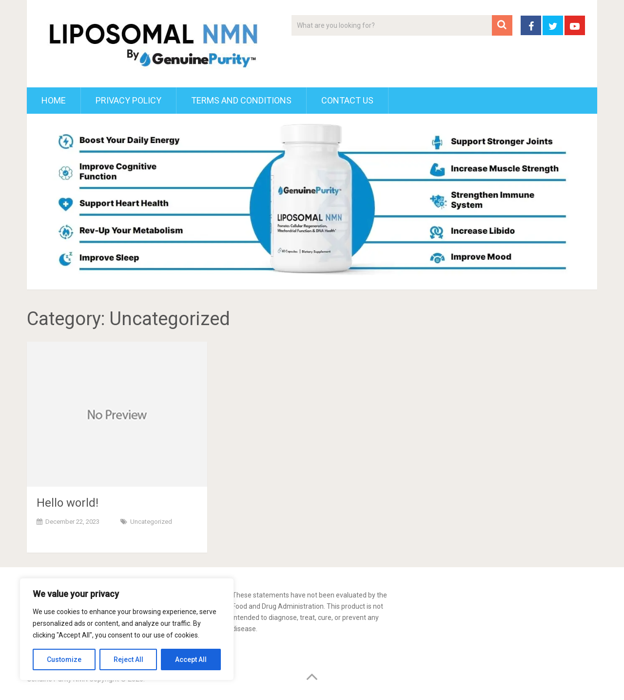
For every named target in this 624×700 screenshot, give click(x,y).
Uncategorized (151, 521)
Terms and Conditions (241, 100)
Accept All (191, 659)
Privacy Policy (128, 100)
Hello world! (67, 503)
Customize (64, 659)
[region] (127, 629)
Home (53, 100)
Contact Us (347, 100)
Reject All (128, 659)
